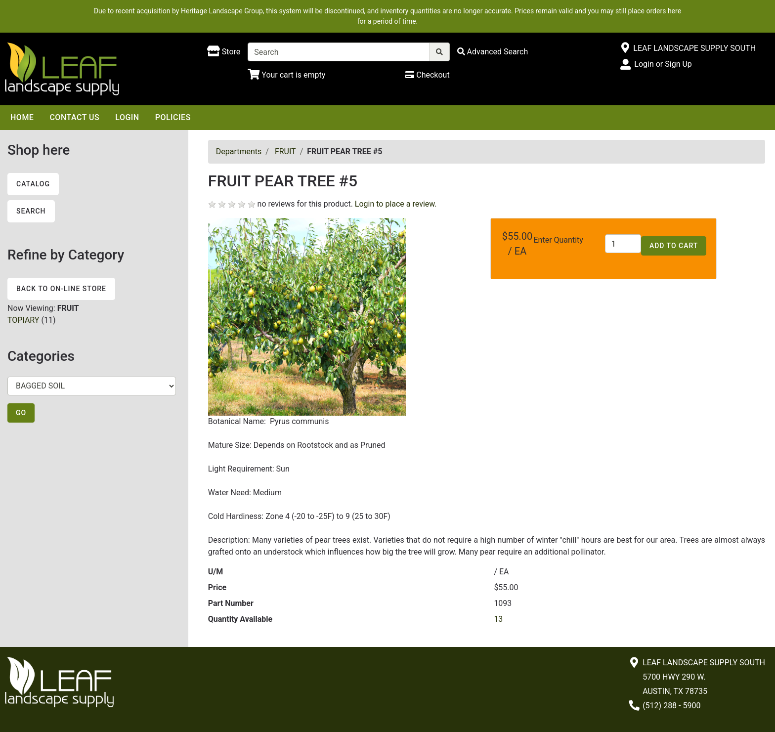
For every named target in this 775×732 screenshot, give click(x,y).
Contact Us (74, 117)
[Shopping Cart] (286, 75)
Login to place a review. (396, 204)
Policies (173, 117)
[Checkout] (427, 75)
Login (127, 117)
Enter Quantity (558, 240)
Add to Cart (673, 246)
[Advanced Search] (492, 51)
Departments (239, 151)
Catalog (33, 184)
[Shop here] (223, 52)
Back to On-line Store (61, 289)
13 (498, 619)
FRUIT (285, 151)
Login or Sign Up (662, 64)
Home (22, 117)
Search (31, 211)
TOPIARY (23, 320)
